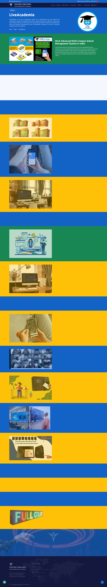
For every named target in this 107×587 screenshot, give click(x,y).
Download (86, 5)
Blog (79, 5)
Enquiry (93, 5)
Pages (15, 29)
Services (73, 5)
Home (53, 5)
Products (65, 5)
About (59, 5)
